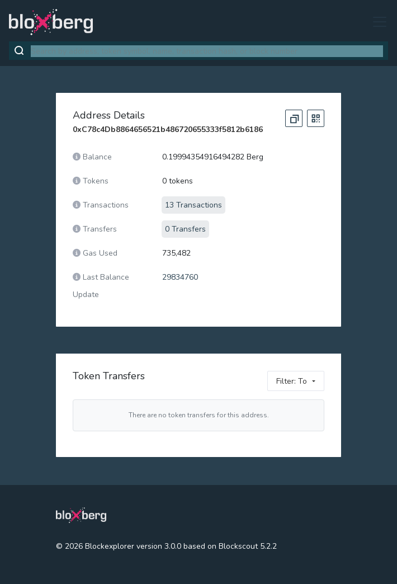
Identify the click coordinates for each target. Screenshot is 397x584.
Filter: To (291, 381)
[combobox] (207, 51)
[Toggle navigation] (376, 21)
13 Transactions (193, 205)
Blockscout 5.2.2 (248, 546)
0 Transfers (185, 229)
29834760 (180, 277)
